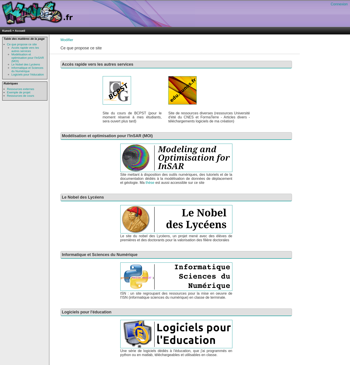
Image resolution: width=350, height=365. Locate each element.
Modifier (66, 40)
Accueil (20, 30)
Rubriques (11, 83)
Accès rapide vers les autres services (25, 49)
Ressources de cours (20, 95)
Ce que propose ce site (22, 44)
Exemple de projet (18, 92)
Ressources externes (20, 89)
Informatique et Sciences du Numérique (27, 69)
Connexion (339, 4)
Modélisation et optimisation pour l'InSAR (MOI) (27, 58)
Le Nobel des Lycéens (25, 64)
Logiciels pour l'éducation (27, 74)
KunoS (7, 30)
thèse (150, 183)
